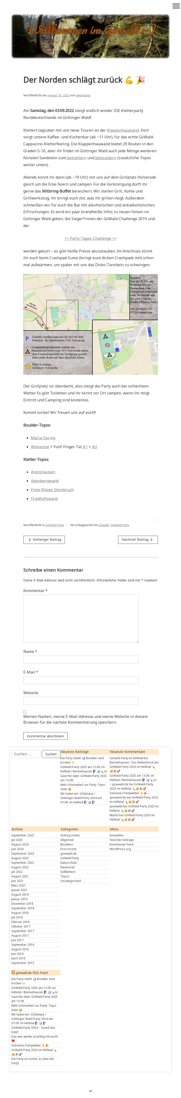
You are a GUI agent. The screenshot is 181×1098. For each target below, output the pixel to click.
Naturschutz (68, 863)
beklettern (76, 157)
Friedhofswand (44, 498)
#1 (85, 446)
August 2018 (20, 913)
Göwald (104, 525)
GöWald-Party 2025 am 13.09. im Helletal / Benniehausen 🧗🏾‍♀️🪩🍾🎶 (83, 769)
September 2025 (22, 835)
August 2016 (20, 949)
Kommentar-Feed (121, 844)
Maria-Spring (43, 437)
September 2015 (22, 963)
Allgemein (67, 840)
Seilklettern (67, 872)
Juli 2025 (17, 840)
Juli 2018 (17, 917)
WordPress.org (120, 849)
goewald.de (68, 853)
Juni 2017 (17, 940)
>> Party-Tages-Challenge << (91, 238)
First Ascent (68, 849)
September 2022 (22, 863)
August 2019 (20, 894)
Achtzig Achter (70, 835)
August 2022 (20, 867)
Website (30, 692)
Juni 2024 (17, 849)
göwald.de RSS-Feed (32, 972)
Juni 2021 (17, 881)
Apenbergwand (45, 480)
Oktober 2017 (20, 926)
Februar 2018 (20, 922)
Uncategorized (70, 881)
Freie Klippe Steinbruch (52, 489)
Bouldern (66, 844)
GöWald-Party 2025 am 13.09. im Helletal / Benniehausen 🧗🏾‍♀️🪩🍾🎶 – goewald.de (133, 780)
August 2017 (20, 936)
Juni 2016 (17, 954)
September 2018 (22, 908)
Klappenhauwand (123, 130)
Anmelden (117, 835)
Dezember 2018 (22, 904)
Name (30, 651)
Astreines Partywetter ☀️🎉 (30, 1045)
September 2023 (22, 853)
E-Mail (30, 672)
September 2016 (22, 945)
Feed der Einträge (122, 840)
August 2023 (20, 858)
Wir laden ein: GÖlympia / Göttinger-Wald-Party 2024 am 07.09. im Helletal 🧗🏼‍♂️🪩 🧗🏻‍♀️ (81, 798)
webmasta (83, 95)
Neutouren (67, 867)
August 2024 (20, 844)
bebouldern (105, 157)
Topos (64, 876)
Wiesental (40, 446)
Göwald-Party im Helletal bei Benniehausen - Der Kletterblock (132, 760)
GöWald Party (54, 525)
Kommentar (35, 590)
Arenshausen (43, 472)
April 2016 (18, 958)
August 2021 (20, 876)
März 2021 (18, 885)
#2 (94, 446)
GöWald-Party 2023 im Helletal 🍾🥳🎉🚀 (131, 786)
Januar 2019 (19, 899)
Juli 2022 (17, 872)
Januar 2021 (19, 890)
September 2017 (22, 931)
